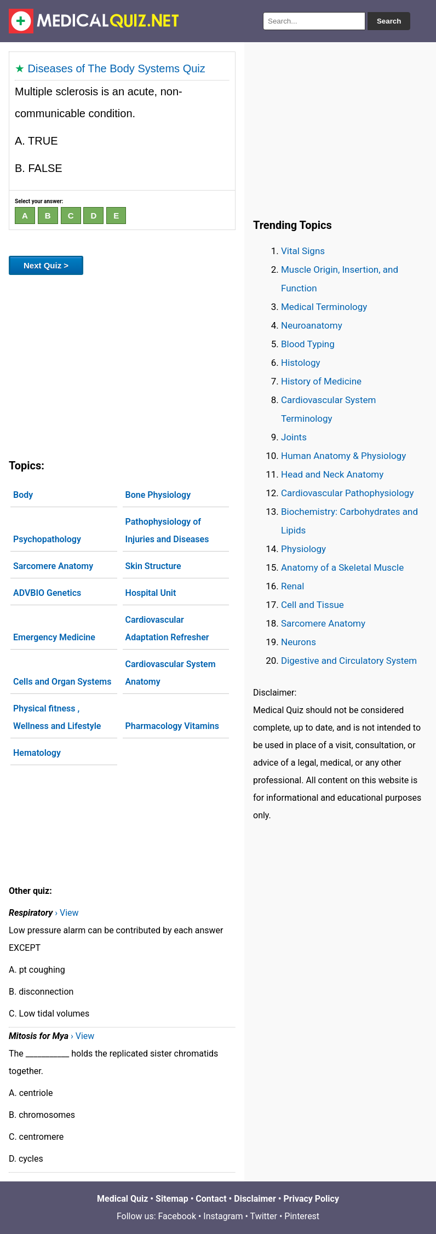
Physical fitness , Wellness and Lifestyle (57, 717)
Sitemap (172, 1198)
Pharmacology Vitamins (172, 726)
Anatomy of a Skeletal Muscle (342, 567)
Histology (300, 362)
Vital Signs (303, 250)
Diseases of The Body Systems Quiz (116, 68)
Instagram (223, 1216)
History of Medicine (321, 381)
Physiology (303, 548)
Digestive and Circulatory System (349, 660)
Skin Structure (153, 566)
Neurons (298, 641)
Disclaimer (255, 1198)
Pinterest (301, 1216)
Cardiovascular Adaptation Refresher (167, 628)
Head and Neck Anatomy (332, 474)
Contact (211, 1198)
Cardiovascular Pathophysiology (347, 492)
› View (66, 913)
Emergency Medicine (54, 637)
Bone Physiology (158, 495)
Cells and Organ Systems (62, 681)
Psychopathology (47, 539)
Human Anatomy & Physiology (343, 455)
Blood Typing (308, 343)
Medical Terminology (324, 306)
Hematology (37, 753)
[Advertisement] (122, 364)
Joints (294, 437)
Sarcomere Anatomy (53, 566)
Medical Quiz (122, 1198)
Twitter (263, 1216)
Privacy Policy (311, 1198)
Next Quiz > (46, 265)
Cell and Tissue (312, 604)
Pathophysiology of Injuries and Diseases (167, 530)
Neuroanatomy (311, 325)
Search (389, 21)
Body (23, 495)
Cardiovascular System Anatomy (170, 673)
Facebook (177, 1216)
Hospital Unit (150, 593)
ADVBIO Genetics (47, 593)
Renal (292, 586)
